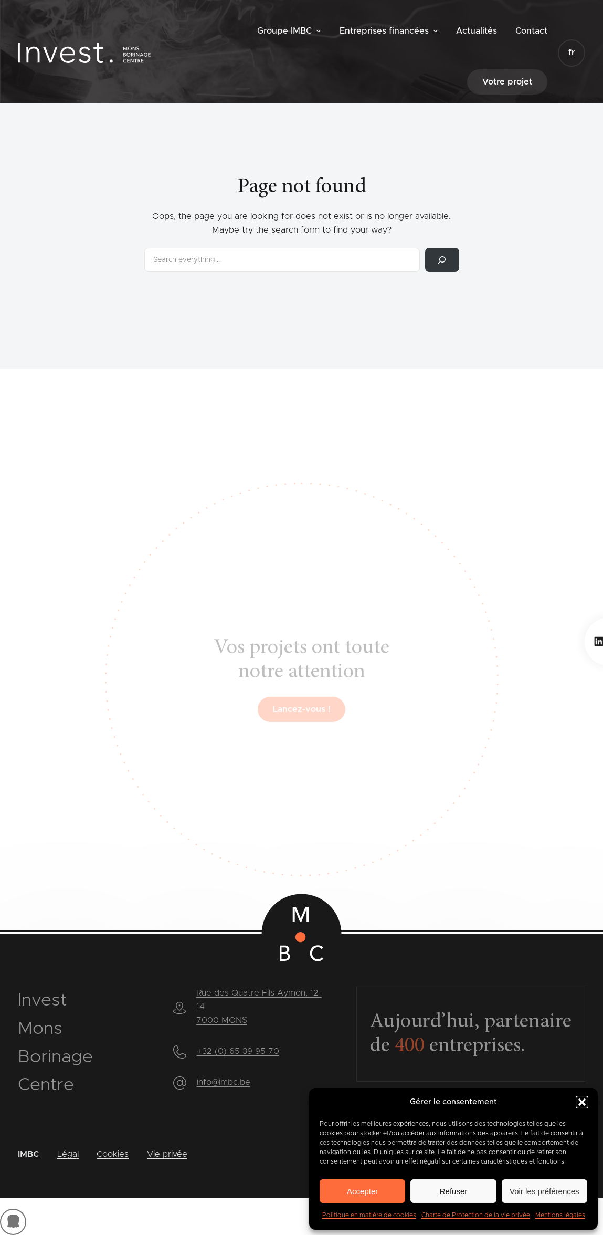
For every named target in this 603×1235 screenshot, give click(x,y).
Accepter (362, 1191)
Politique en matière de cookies (369, 1215)
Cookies (113, 1154)
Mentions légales (560, 1215)
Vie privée (167, 1154)
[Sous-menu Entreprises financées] (435, 30)
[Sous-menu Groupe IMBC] (318, 30)
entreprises (458, 1046)
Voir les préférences (544, 1191)
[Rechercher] (442, 260)
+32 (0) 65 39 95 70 (238, 1051)
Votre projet (507, 82)
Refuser (454, 1191)
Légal (68, 1154)
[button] (582, 1102)
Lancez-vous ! (302, 731)
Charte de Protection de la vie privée (475, 1215)
